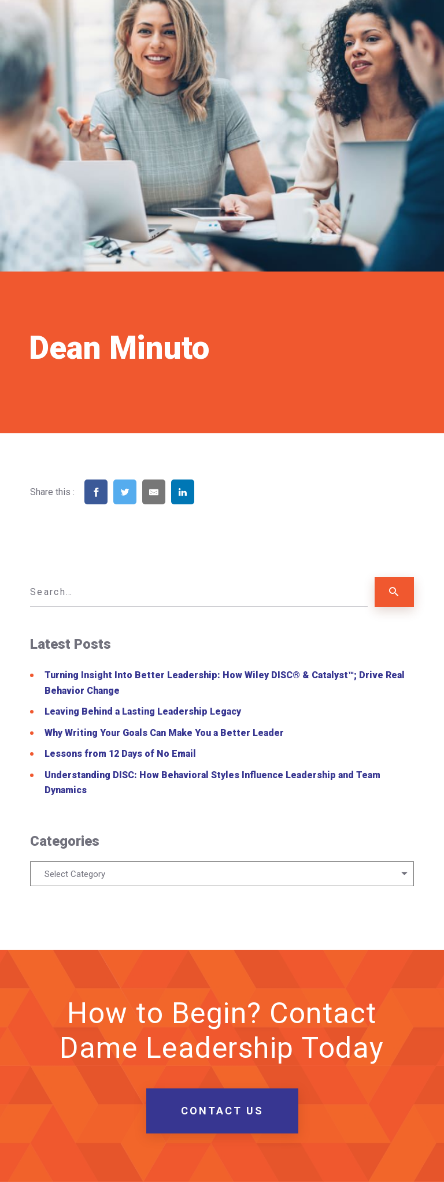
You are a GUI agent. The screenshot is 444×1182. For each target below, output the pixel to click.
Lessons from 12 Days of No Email (120, 753)
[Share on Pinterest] (211, 507)
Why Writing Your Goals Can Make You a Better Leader (164, 732)
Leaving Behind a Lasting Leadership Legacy (143, 711)
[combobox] (222, 873)
